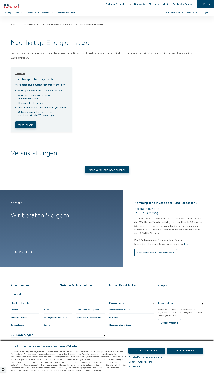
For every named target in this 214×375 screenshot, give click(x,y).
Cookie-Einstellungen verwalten (145, 357)
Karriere (47, 325)
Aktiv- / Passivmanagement (87, 309)
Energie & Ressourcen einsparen (59, 24)
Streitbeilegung (17, 325)
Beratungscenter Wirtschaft (55, 317)
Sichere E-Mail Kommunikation (88, 317)
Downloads (116, 303)
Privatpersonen (21, 285)
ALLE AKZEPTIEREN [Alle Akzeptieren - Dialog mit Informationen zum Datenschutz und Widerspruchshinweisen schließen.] (146, 350)
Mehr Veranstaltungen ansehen (107, 170)
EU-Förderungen (22, 335)
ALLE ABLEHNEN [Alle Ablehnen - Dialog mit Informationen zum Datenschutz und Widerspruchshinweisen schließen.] (185, 350)
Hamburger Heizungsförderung (37, 79)
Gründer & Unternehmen (76, 285)
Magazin (163, 285)
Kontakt (16, 294)
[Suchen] (130, 4)
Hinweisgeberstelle (19, 317)
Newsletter (165, 303)
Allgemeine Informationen (120, 325)
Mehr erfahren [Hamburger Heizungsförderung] (25, 124)
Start (13, 24)
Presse (46, 309)
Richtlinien (113, 317)
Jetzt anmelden (169, 322)
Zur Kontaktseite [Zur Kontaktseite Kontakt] (24, 252)
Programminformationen (119, 309)
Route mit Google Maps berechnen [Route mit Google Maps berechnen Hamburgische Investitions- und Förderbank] (155, 252)
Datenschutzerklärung (140, 361)
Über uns (14, 309)
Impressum (134, 366)
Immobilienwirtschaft (31, 24)
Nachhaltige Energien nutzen (91, 24)
